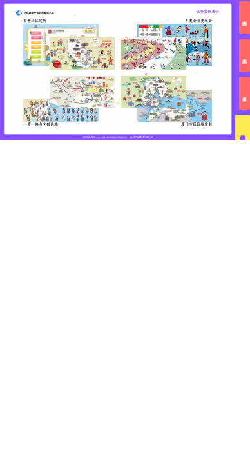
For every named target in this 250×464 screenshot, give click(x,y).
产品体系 (244, 55)
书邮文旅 (244, 17)
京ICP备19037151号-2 (142, 137)
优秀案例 (242, 131)
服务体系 (244, 93)
